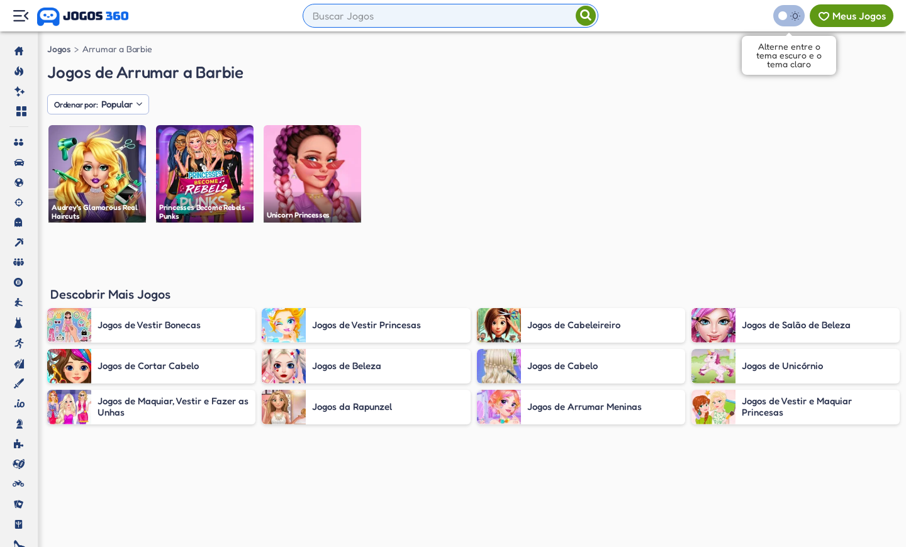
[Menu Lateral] (20, 16)
